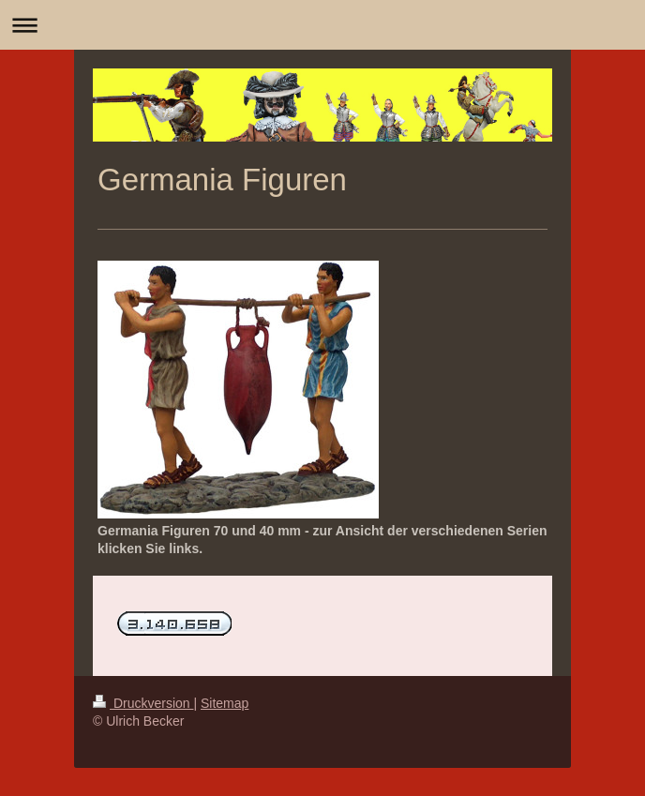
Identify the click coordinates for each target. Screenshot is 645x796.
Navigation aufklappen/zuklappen (322, 25)
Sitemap (224, 703)
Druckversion (143, 703)
